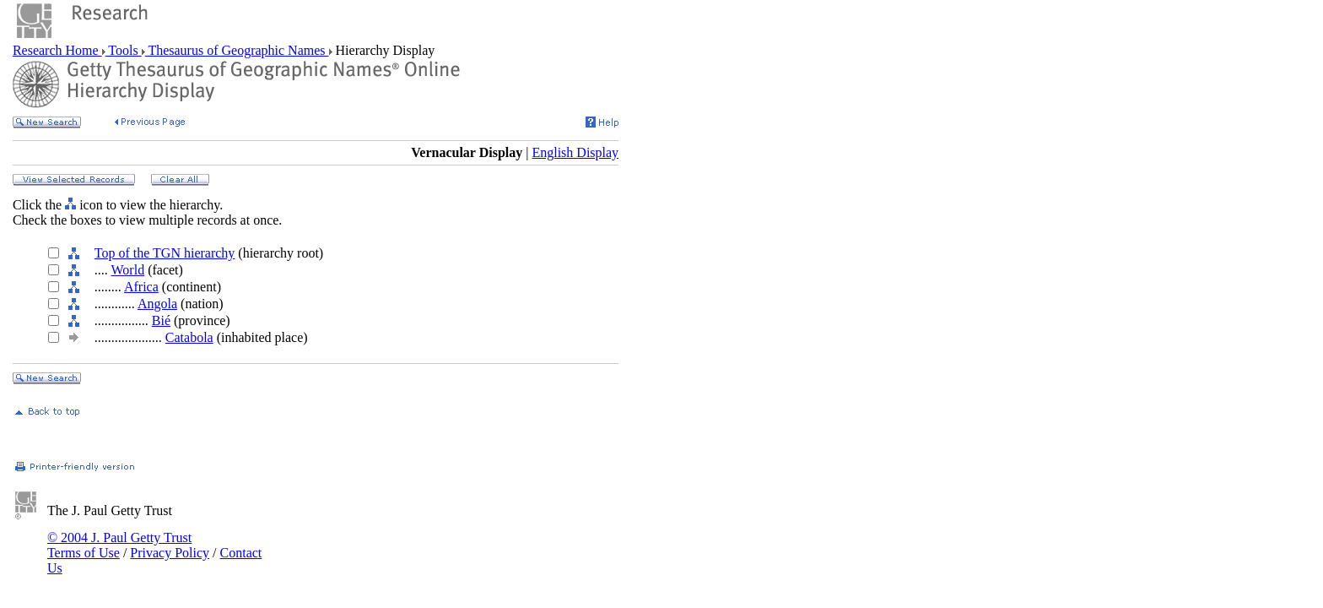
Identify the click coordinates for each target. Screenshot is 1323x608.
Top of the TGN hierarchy (164, 253)
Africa (141, 287)
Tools (123, 50)
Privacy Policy (169, 553)
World (128, 270)
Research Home (57, 50)
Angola (157, 303)
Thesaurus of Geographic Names (237, 50)
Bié (161, 320)
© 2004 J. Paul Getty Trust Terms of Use (119, 545)
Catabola (189, 337)
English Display (575, 152)
